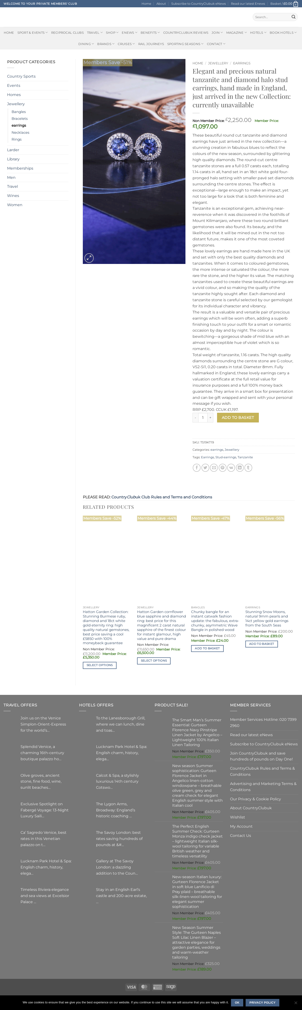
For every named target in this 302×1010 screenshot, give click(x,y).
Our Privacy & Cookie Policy (255, 799)
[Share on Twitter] (205, 468)
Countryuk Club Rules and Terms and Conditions (161, 497)
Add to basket (238, 417)
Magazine (236, 32)
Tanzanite (245, 457)
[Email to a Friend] (214, 468)
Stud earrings (225, 457)
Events (13, 85)
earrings (19, 125)
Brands (105, 44)
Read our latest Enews (248, 3)
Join (217, 32)
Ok (237, 1002)
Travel (95, 32)
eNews (129, 32)
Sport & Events (32, 32)
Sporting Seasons (185, 44)
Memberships (20, 168)
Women (14, 204)
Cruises (126, 44)
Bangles (19, 112)
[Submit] (293, 17)
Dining (86, 44)
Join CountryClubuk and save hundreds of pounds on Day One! (261, 756)
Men (11, 177)
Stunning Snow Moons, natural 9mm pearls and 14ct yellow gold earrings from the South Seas (266, 618)
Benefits (150, 32)
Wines (13, 195)
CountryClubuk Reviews (185, 32)
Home (146, 3)
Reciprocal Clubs (67, 32)
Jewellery (16, 103)
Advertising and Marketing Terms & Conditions (263, 786)
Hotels (258, 32)
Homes (14, 94)
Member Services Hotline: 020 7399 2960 (263, 722)
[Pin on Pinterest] (222, 468)
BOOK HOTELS (283, 32)
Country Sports (21, 76)
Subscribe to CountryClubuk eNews (198, 3)
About (161, 3)
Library (13, 159)
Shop (112, 32)
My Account (241, 826)
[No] (295, 1004)
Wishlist (237, 817)
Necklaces (20, 132)
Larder (13, 149)
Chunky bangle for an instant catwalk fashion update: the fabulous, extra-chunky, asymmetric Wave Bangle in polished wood (215, 621)
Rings (16, 139)
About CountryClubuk (251, 807)
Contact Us (240, 835)
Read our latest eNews (251, 734)
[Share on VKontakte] (231, 468)
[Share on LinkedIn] (240, 468)
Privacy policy (262, 1002)
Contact (216, 44)
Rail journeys (151, 44)
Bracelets (20, 119)
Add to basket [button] (207, 648)
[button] (284, 3)
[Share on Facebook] (197, 468)
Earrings (207, 457)
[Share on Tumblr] (248, 468)
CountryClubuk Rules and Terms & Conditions (262, 771)
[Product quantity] (203, 417)
